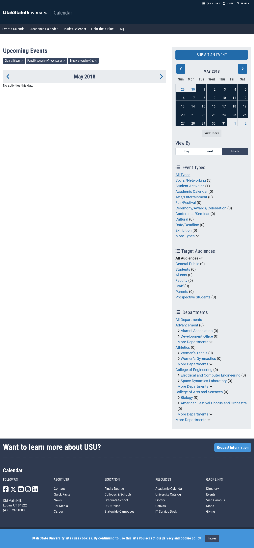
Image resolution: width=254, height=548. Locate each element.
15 (203, 106)
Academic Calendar (44, 29)
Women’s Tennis (194, 353)
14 (193, 106)
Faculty (181, 280)
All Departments (188, 320)
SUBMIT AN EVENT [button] (212, 54)
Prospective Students (192, 297)
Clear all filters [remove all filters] (14, 60)
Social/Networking (190, 180)
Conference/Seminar (192, 214)
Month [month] (235, 151)
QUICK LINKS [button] (211, 3)
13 (183, 106)
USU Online (112, 506)
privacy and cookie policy (181, 538)
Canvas (160, 506)
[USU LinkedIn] (35, 490)
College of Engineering (193, 370)
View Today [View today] (211, 133)
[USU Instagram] (28, 490)
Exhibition (183, 230)
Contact (59, 489)
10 (224, 98)
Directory (212, 489)
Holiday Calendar (74, 29)
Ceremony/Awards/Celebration (200, 208)
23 (214, 115)
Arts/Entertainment (191, 197)
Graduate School (116, 500)
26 (244, 115)
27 (183, 123)
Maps (210, 506)
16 (214, 106)
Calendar (63, 13)
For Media (61, 506)
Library (160, 500)
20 (183, 115)
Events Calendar (14, 29)
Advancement (186, 325)
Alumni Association (197, 331)
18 (234, 106)
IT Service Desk (166, 511)
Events (211, 494)
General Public (187, 264)
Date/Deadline (187, 225)
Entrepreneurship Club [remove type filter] (83, 60)
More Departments (192, 342)
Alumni (181, 275)
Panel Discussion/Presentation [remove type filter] (46, 60)
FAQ (121, 29)
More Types (185, 236)
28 (193, 123)
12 (244, 98)
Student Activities (189, 186)
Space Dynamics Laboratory (204, 381)
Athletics (182, 347)
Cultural (181, 219)
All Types (182, 175)
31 (224, 123)
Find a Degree (114, 489)
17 (224, 106)
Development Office (197, 336)
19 (244, 106)
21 (193, 115)
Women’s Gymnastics (198, 358)
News (58, 500)
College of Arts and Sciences (199, 392)
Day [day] (186, 151)
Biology (187, 397)
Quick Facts (62, 494)
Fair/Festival (185, 202)
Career (58, 511)
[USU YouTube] (21, 490)
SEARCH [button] (243, 3)
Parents (181, 291)
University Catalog (168, 494)
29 (183, 89)
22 (203, 115)
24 (224, 115)
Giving (210, 511)
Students (182, 269)
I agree (212, 538)
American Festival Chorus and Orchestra (214, 403)
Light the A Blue (102, 29)
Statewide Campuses (120, 511)
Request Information (232, 447)
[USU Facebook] (6, 490)
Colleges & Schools (118, 494)
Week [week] (210, 151)
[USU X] (13, 490)
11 (234, 98)
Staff (179, 286)
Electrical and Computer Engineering (211, 375)
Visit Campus (215, 500)
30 (193, 89)
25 (234, 115)
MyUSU (228, 3)
